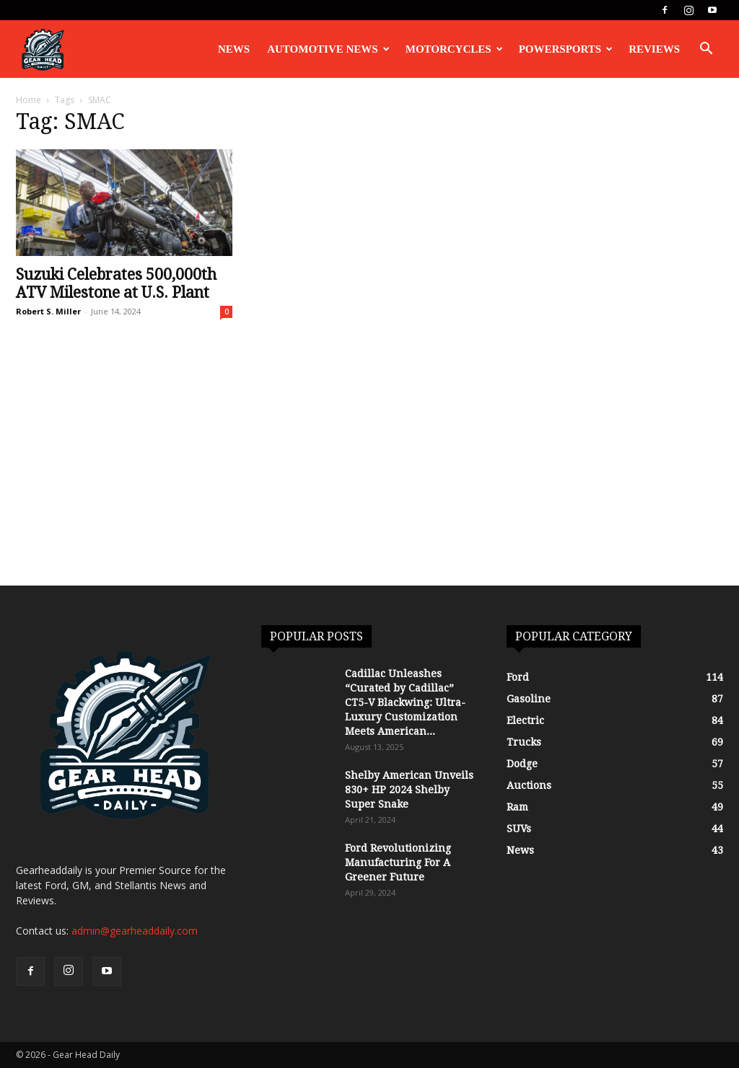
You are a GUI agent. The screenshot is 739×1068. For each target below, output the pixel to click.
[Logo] (42, 49)
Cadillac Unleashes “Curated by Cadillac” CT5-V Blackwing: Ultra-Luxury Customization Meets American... (405, 702)
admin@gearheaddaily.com (134, 930)
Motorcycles (454, 49)
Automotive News (328, 49)
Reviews (654, 49)
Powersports (566, 49)
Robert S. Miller (48, 311)
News (234, 49)
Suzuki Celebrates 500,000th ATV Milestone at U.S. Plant (116, 283)
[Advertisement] (369, 477)
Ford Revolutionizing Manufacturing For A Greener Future (398, 862)
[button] (705, 50)
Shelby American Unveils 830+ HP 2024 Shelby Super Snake (409, 789)
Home (28, 100)
